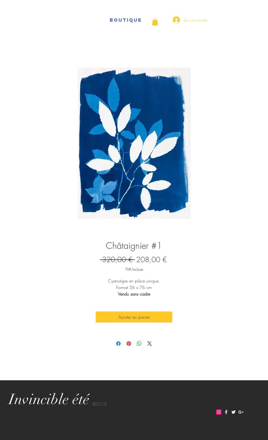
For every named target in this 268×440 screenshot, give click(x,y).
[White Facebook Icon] (226, 412)
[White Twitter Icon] (233, 412)
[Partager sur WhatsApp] (139, 343)
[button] (155, 21)
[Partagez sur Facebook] (118, 343)
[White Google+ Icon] (241, 412)
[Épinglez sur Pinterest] (129, 343)
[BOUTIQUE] (125, 20)
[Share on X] (149, 343)
